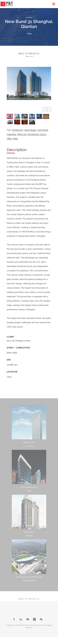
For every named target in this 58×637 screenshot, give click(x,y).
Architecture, (17, 130)
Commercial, (43, 130)
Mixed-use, (22, 134)
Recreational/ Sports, (37, 134)
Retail (15, 139)
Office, (9, 139)
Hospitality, (12, 134)
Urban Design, (30, 130)
